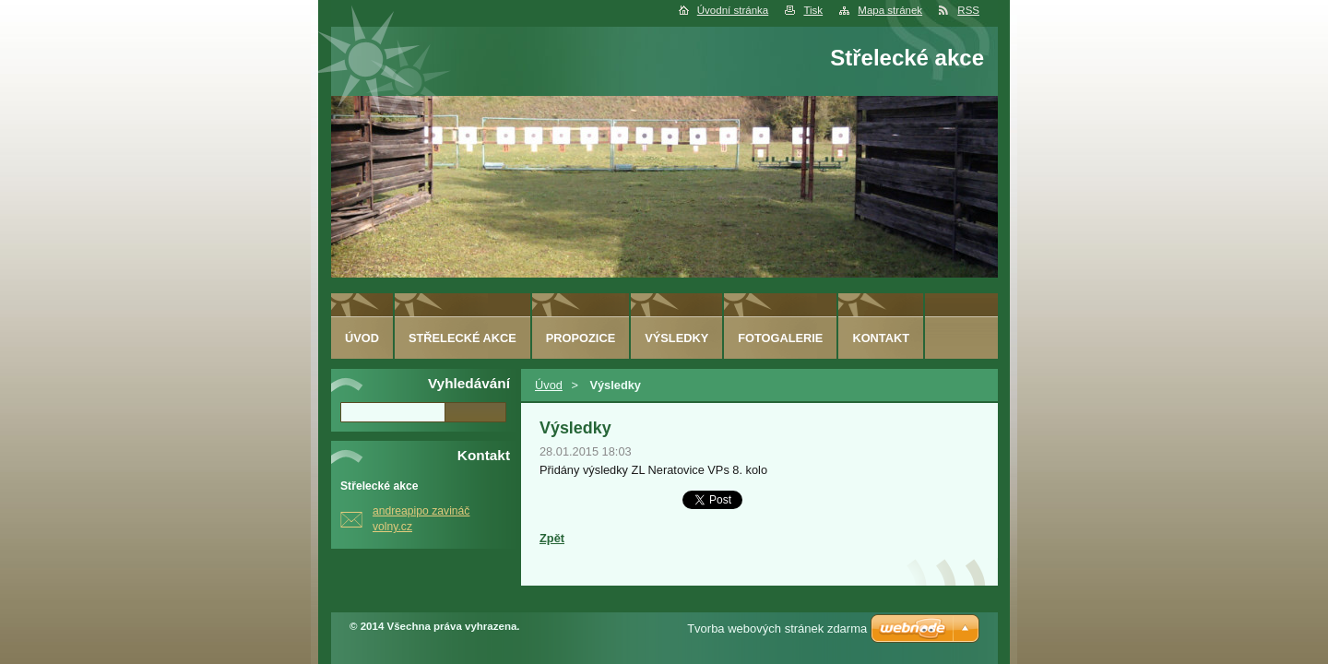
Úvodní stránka (732, 10)
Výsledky (676, 338)
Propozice (580, 338)
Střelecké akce (462, 338)
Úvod (549, 385)
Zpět (552, 538)
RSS (968, 10)
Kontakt (880, 338)
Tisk (813, 10)
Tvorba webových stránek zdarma (777, 628)
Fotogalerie (780, 338)
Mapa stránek (890, 10)
